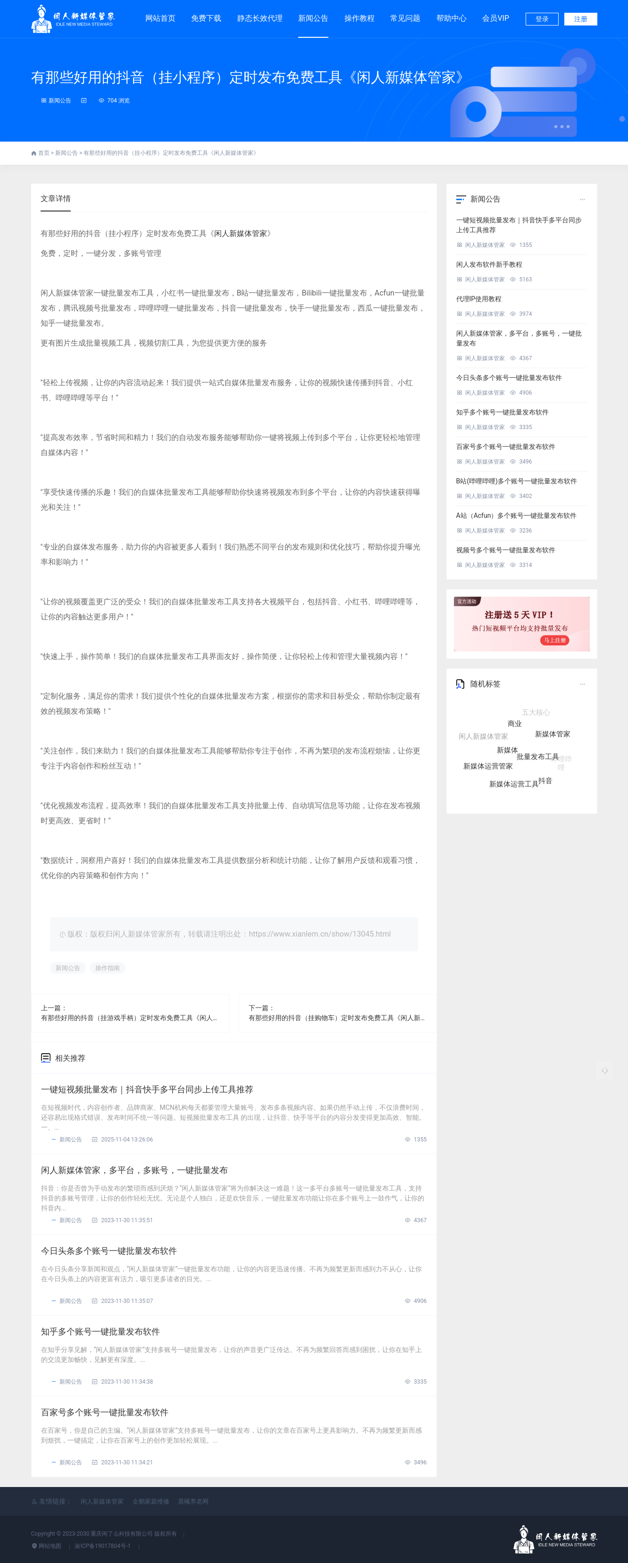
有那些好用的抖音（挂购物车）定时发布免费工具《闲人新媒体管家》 (338, 1018)
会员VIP (495, 14)
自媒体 (504, 713)
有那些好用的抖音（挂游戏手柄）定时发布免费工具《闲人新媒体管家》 (130, 1018)
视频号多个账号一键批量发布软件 (505, 550)
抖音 (545, 779)
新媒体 (507, 753)
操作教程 (359, 18)
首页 (44, 153)
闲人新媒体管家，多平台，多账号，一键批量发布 (134, 1170)
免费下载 (206, 14)
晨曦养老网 (193, 1501)
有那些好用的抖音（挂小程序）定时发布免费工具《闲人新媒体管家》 (250, 77)
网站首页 (160, 18)
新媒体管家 (552, 736)
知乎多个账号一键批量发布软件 (100, 1331)
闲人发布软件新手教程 (489, 264)
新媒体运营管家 (488, 765)
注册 (580, 19)
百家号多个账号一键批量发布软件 (104, 1412)
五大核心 (536, 713)
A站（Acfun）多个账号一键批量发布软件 (516, 515)
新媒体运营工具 (514, 783)
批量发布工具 (538, 759)
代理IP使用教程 (479, 299)
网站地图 (47, 1546)
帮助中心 (451, 18)
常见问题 (405, 18)
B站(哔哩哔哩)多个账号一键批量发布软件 (516, 481)
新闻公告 (313, 18)
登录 (542, 19)
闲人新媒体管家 (240, 233)
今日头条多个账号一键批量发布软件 (109, 1251)
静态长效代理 (260, 14)
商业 (515, 727)
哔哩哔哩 (561, 760)
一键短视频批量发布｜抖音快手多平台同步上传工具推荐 (147, 1089)
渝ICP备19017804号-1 (103, 1546)
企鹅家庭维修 (151, 1501)
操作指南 (107, 968)
